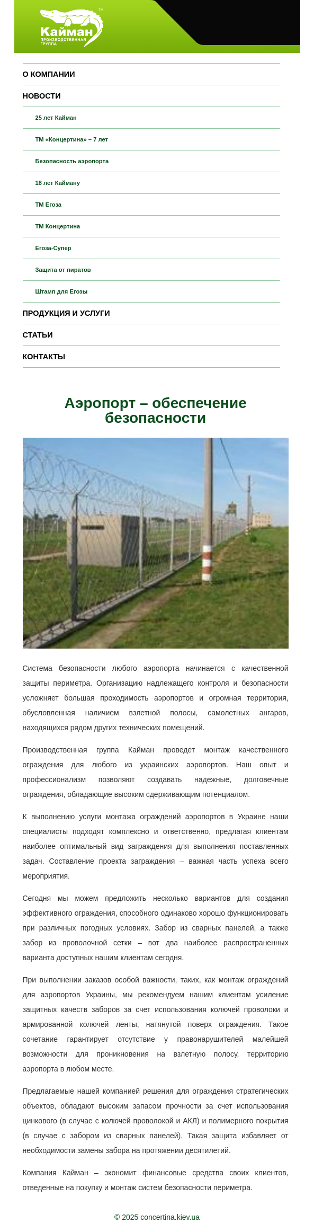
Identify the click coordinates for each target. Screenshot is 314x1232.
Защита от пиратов (63, 270)
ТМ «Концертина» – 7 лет (72, 139)
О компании (49, 74)
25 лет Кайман (56, 117)
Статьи (38, 335)
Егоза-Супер (53, 248)
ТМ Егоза (48, 204)
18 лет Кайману (57, 183)
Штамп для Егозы (61, 291)
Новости (42, 96)
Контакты (44, 356)
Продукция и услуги (66, 313)
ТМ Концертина (57, 226)
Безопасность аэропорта (72, 161)
